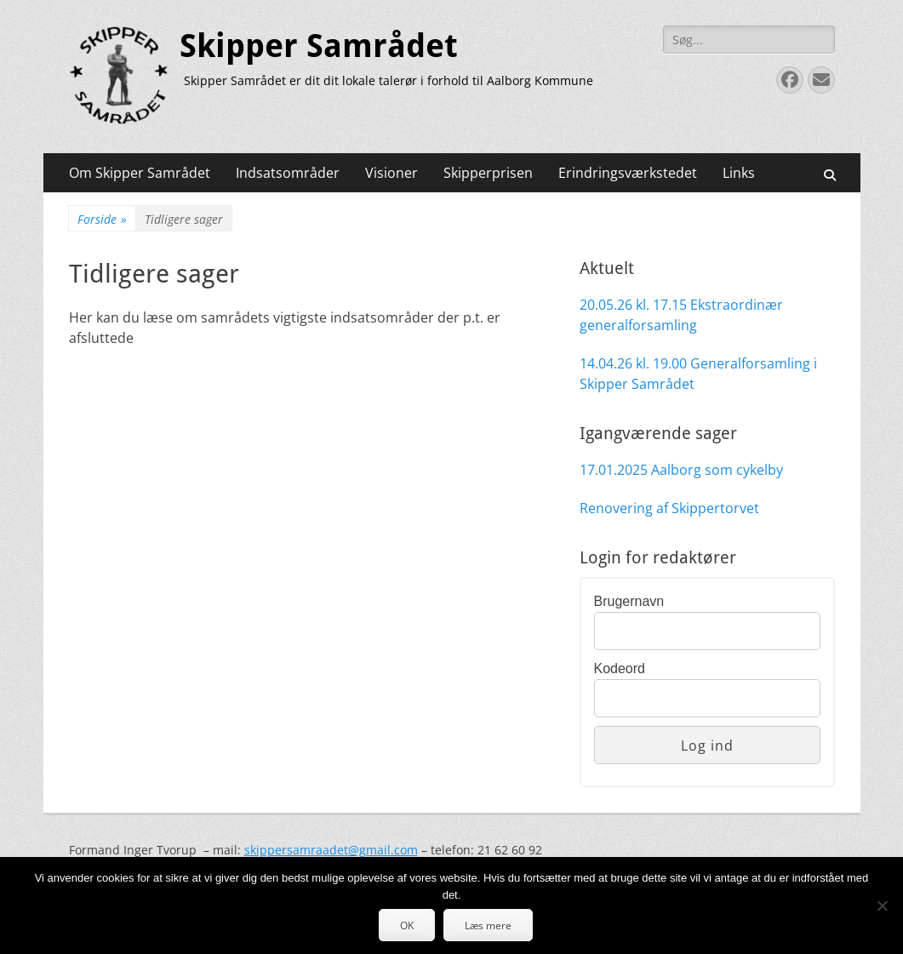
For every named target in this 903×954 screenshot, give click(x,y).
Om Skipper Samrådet (139, 172)
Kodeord (620, 668)
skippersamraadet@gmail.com (331, 850)
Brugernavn (629, 601)
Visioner (391, 172)
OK (407, 925)
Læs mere (488, 925)
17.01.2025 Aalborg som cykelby (681, 469)
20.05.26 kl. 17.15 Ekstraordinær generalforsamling (681, 314)
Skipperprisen (488, 172)
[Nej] (881, 905)
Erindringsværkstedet (627, 172)
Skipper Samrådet (319, 46)
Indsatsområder (288, 172)
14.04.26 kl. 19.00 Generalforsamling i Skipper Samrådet (698, 373)
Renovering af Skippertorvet (669, 508)
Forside (102, 219)
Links (739, 172)
